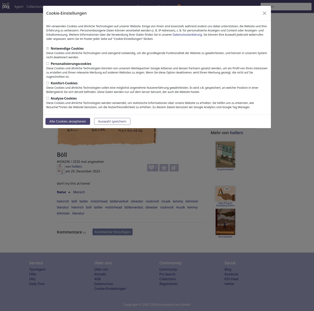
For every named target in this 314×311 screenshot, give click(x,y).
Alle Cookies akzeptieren (67, 121)
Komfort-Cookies (64, 83)
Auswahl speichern (112, 121)
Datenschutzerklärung (187, 34)
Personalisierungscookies (71, 63)
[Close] (264, 13)
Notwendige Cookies (67, 48)
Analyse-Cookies (64, 98)
